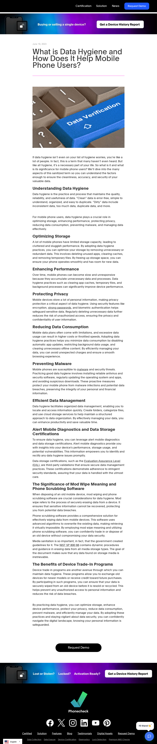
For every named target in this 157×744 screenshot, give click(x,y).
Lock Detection (99, 740)
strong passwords (59, 307)
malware (82, 369)
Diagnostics (84, 740)
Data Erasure (50, 740)
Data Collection (34, 740)
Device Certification (67, 740)
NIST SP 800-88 (69, 545)
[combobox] (12, 741)
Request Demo (137, 6)
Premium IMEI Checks (119, 740)
